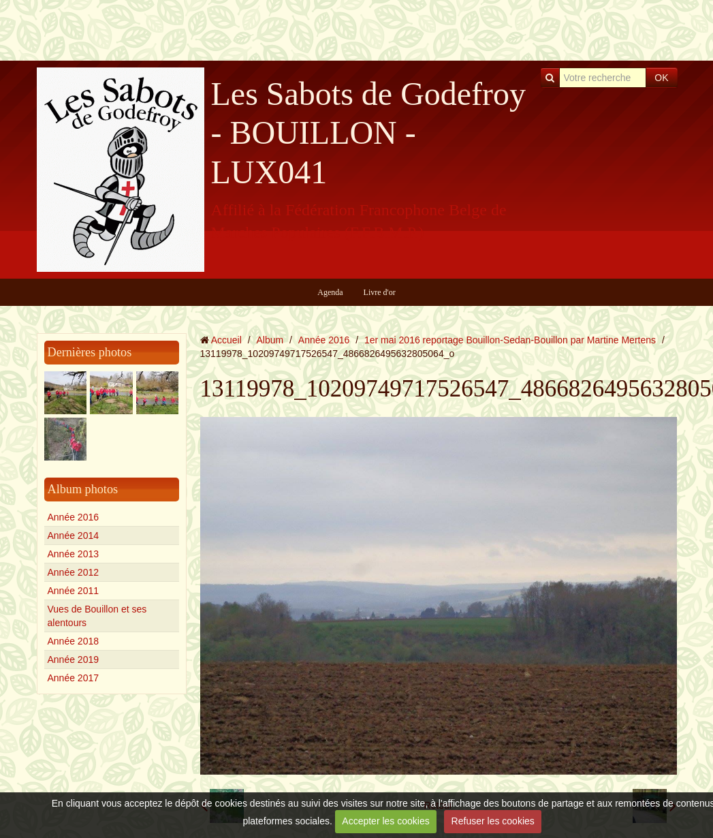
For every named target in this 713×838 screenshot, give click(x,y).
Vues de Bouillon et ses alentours (97, 616)
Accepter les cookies (385, 821)
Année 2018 (73, 641)
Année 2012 (73, 572)
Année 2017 (73, 677)
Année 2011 (73, 590)
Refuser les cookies (493, 821)
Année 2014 (73, 535)
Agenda (330, 292)
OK (661, 77)
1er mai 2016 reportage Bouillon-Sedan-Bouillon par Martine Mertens (510, 340)
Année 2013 (73, 553)
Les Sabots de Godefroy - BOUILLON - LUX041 (368, 133)
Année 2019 (73, 659)
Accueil (226, 340)
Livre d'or (380, 292)
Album (269, 340)
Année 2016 (73, 517)
